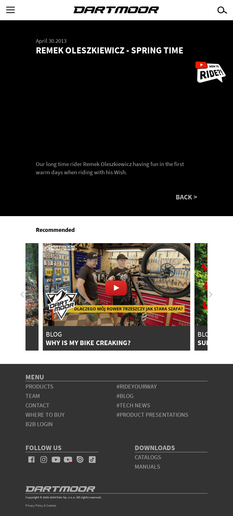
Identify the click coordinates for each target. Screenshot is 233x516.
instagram (44, 459)
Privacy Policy (34, 506)
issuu (80, 459)
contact (37, 405)
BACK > (186, 196)
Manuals (147, 466)
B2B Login (39, 424)
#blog (124, 395)
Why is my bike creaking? (88, 342)
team (32, 395)
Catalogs (148, 457)
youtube (56, 459)
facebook (31, 459)
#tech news (133, 405)
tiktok (92, 459)
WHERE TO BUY (45, 414)
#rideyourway (136, 386)
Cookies (51, 506)
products (39, 386)
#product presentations (152, 414)
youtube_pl (68, 459)
